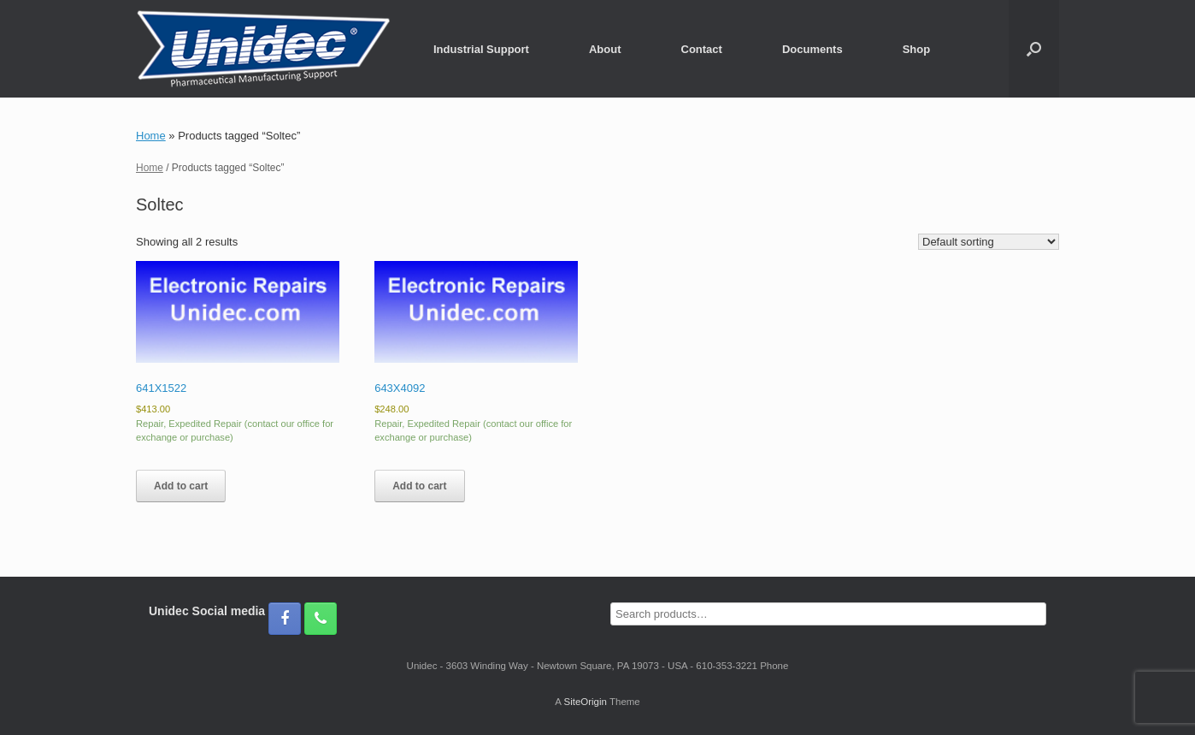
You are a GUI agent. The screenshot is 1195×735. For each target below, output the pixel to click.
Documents (812, 49)
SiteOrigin (585, 701)
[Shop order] (988, 242)
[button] (1034, 49)
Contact (701, 49)
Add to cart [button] (181, 486)
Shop (917, 49)
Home (151, 135)
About (605, 49)
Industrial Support (481, 49)
